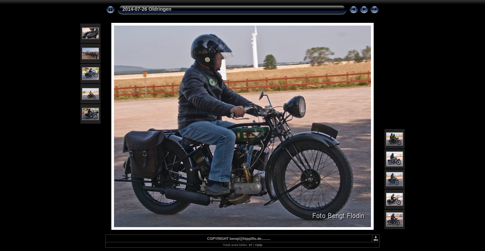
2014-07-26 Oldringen (147, 9)
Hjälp (258, 245)
